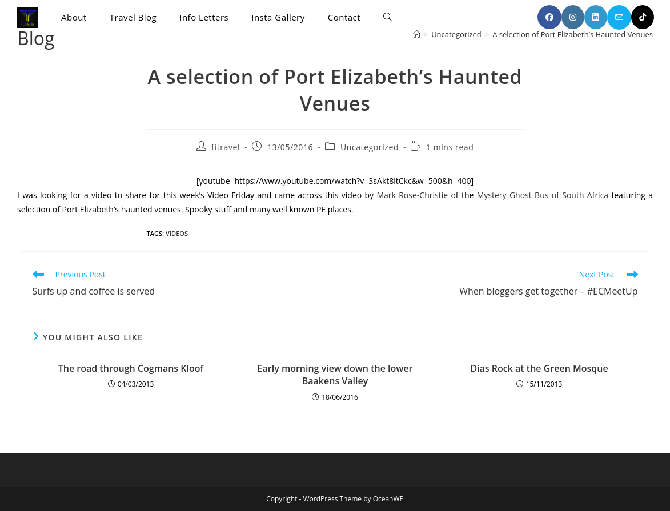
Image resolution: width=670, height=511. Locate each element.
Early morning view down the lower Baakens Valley (335, 374)
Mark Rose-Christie (412, 195)
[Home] (416, 34)
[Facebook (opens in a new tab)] (549, 17)
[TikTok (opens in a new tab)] (642, 17)
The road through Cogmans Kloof (131, 368)
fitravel (225, 147)
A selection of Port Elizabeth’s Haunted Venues (572, 34)
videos (177, 233)
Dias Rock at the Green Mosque (539, 368)
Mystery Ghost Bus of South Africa (542, 195)
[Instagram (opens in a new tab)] (572, 17)
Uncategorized (369, 147)
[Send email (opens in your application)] (619, 17)
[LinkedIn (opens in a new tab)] (595, 17)
